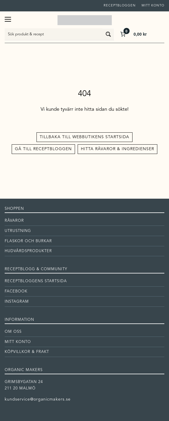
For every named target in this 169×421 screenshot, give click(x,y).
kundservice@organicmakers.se (38, 399)
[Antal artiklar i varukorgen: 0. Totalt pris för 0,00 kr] (133, 34)
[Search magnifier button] (108, 34)
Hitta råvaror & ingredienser (117, 149)
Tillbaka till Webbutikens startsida (84, 137)
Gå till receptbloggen (43, 149)
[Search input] (54, 34)
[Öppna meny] (8, 18)
